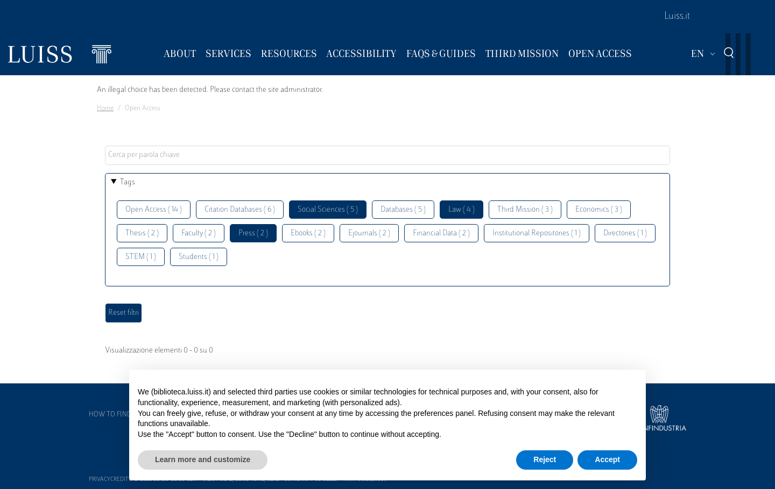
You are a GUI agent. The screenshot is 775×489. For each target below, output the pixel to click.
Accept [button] (607, 459)
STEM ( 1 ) (140, 257)
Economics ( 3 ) (598, 210)
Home (105, 108)
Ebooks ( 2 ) (308, 233)
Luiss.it (677, 16)
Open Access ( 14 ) (153, 210)
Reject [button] (544, 459)
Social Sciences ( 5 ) (328, 210)
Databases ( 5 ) (403, 210)
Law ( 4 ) (461, 210)
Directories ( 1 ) (625, 233)
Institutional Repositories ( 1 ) (536, 233)
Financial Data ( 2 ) (441, 233)
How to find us (115, 415)
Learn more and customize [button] (202, 459)
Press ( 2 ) (253, 233)
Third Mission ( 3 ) (525, 210)
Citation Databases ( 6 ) (240, 210)
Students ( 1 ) (199, 257)
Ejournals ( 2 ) (369, 233)
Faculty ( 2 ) (198, 233)
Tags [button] (127, 182)
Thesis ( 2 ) (142, 233)
